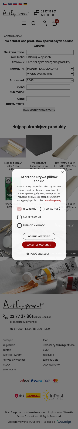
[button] (39, 254)
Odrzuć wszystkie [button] (39, 236)
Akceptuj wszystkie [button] (39, 244)
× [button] (62, 172)
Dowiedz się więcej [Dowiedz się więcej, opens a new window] (52, 200)
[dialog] (39, 214)
